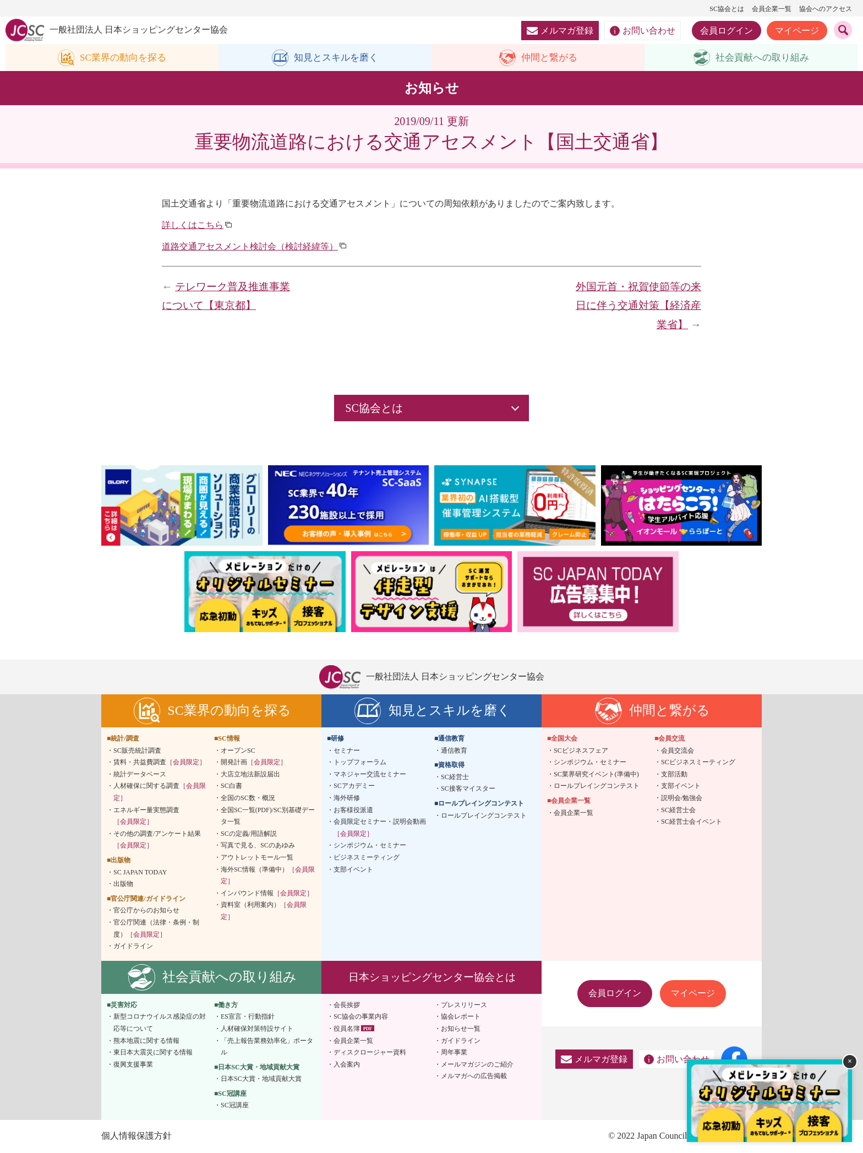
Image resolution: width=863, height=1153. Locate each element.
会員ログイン (726, 30)
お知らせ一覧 (460, 1029)
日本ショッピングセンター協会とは (432, 977)
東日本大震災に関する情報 (153, 1053)
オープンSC (238, 750)
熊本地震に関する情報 (146, 1041)
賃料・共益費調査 (159, 762)
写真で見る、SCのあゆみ (258, 846)
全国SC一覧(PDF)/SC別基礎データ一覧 (268, 816)
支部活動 (674, 775)
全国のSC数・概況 (248, 798)
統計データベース (139, 775)
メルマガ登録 (560, 30)
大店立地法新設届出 (250, 775)
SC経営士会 (678, 810)
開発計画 (254, 762)
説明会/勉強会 (681, 798)
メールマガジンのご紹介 (477, 1064)
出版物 (123, 884)
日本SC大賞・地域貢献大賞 (261, 1079)
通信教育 (454, 750)
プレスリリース (464, 1005)
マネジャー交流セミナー (370, 775)
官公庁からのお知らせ (146, 911)
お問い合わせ (642, 31)
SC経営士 (455, 777)
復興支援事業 (133, 1064)
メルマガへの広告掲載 (474, 1076)
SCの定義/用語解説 (249, 833)
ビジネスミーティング (367, 858)
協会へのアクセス (825, 9)
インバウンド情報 (267, 893)
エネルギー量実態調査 (146, 816)
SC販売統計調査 (137, 750)
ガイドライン (133, 946)
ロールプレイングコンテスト (484, 815)
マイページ (797, 30)
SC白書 (231, 786)
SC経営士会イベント (691, 822)
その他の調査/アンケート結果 (157, 840)
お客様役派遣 (353, 810)
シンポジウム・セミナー (370, 846)
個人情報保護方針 (136, 1136)
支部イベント (353, 869)
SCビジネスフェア (581, 750)
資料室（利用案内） (264, 911)
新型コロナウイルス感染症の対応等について (159, 1023)
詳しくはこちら (192, 225)
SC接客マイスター (468, 789)
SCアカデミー (354, 786)
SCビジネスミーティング (698, 762)
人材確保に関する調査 (159, 792)
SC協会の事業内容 (361, 1017)
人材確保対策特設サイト (257, 1029)
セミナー (347, 750)
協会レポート (460, 1017)
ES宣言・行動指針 (248, 1017)
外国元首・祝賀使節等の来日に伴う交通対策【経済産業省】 (638, 305)
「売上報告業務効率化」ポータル (267, 1047)
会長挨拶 (347, 1005)
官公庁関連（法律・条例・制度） (156, 929)
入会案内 (347, 1064)
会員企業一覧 (771, 9)
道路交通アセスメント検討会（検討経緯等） (250, 246)
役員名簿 (347, 1029)
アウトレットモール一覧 (257, 858)
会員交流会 (677, 750)
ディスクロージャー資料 (370, 1053)
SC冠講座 (235, 1106)
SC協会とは (726, 9)
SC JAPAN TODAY (140, 872)
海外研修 (347, 798)
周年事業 (454, 1053)
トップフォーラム (360, 762)
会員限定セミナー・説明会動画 (380, 828)
